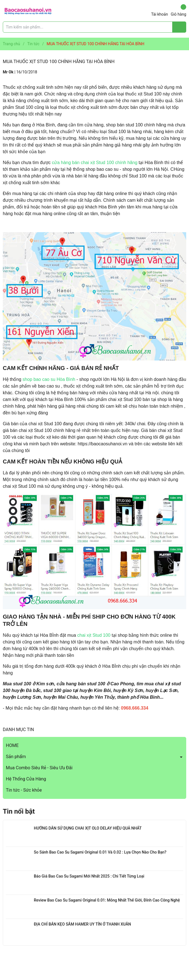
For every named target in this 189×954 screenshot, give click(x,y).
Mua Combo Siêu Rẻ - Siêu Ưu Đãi (39, 767)
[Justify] (179, 27)
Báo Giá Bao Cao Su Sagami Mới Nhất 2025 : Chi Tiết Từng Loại (89, 876)
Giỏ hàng (178, 10)
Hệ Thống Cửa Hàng (26, 779)
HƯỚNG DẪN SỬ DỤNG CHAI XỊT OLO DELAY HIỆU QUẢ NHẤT (87, 828)
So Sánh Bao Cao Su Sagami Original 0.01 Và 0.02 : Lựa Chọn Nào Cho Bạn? (100, 852)
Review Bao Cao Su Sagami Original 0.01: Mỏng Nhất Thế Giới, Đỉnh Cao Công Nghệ (107, 900)
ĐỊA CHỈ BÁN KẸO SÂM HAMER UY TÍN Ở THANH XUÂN (82, 924)
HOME (12, 745)
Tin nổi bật (19, 811)
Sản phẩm (16, 756)
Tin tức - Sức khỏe (24, 790)
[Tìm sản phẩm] (94, 27)
